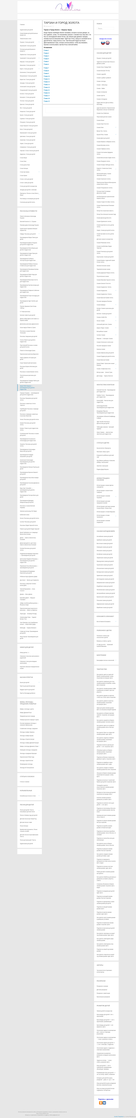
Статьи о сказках (24, 781)
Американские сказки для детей (105, 582)
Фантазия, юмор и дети (103, 451)
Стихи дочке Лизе (25, 165)
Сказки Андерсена (102, 290)
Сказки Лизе (100, 127)
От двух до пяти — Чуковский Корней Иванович (105, 645)
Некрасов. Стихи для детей (27, 111)
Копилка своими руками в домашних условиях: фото (104, 798)
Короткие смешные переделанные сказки (29, 667)
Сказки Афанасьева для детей (105, 352)
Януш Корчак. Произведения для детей (29, 637)
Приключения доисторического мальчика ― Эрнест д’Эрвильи (28, 609)
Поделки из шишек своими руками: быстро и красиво (106, 821)
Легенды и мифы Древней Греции (29, 742)
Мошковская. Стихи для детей (28, 76)
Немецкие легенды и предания (28, 750)
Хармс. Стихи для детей (26, 143)
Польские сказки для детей (104, 600)
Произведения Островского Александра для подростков (28, 439)
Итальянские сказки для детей (105, 568)
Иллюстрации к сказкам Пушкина (103, 496)
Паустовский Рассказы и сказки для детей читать (28, 346)
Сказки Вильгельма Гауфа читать (106, 157)
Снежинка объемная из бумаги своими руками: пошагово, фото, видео (106, 885)
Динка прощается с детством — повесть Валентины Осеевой (28, 543)
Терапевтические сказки (103, 269)
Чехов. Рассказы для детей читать (29, 419)
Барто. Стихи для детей (26, 68)
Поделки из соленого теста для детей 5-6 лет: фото (105, 803)
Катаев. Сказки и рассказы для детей (105, 309)
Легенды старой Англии (26, 760)
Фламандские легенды (26, 764)
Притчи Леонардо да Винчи (27, 693)
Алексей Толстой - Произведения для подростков (106, 390)
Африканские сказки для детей (105, 604)
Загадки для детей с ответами (28, 189)
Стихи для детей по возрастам (28, 186)
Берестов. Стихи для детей (27, 79)
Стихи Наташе (24, 168)
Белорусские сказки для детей (105, 572)
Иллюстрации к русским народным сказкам (103, 502)
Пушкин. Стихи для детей (27, 42)
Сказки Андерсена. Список (104, 294)
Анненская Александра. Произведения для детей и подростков (27, 461)
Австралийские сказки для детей (106, 593)
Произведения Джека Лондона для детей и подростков (28, 243)
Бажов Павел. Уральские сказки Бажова (105, 364)
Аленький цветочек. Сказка (104, 324)
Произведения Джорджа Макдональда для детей (26, 501)
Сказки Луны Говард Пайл (104, 67)
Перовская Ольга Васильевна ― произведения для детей (29, 566)
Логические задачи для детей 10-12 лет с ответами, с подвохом (106, 1043)
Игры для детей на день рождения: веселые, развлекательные (106, 1084)
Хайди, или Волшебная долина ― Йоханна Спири (29, 604)
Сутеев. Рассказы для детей (28, 521)
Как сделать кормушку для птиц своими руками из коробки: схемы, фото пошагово (106, 683)
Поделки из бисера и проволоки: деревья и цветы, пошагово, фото (106, 758)
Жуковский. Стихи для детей (28, 45)
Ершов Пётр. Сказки (102, 134)
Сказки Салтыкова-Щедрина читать (105, 153)
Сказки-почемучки (102, 92)
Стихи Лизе (23, 161)
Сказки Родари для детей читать (106, 356)
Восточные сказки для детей (104, 543)
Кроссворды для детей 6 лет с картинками (105, 1015)
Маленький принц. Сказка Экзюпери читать (104, 174)
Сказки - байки (101, 88)
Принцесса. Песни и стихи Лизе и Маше (29, 194)
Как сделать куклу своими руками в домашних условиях (106, 918)
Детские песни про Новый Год (28, 818)
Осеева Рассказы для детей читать (28, 549)
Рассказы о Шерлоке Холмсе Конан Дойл (28, 584)
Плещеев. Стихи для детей (27, 122)
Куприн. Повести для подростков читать (29, 429)
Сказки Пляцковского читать (104, 187)
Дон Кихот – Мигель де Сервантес (29, 580)
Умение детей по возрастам (104, 1011)
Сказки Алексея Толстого (104, 283)
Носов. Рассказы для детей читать (29, 518)
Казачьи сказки (101, 349)
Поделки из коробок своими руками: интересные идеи (104, 826)
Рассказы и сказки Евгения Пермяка (27, 506)
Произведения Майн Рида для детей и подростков (28, 275)
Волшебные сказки (102, 331)
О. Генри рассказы (25, 311)
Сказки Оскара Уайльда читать (105, 164)
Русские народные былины (104, 301)
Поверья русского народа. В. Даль (29, 719)
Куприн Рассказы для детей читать (27, 423)
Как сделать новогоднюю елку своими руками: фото (105, 944)
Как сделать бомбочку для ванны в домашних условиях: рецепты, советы (106, 878)
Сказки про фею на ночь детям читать (105, 234)
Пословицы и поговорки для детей (29, 198)
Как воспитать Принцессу (104, 448)
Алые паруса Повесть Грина (28, 327)
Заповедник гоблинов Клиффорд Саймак (106, 417)
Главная (22, 24)
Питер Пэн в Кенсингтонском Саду (106, 214)
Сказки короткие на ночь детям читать (105, 225)
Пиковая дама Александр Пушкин (29, 225)
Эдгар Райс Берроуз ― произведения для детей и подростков (27, 387)
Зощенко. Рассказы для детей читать (28, 445)
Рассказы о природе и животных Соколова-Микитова (29, 415)
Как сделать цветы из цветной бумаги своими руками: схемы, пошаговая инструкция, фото (105, 676)
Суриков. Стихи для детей (27, 118)
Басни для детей (24, 682)
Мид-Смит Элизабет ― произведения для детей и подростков (27, 489)
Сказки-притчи (101, 95)
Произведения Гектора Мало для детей (29, 496)
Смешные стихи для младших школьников (28, 662)
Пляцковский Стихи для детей (28, 90)
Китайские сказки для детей (104, 554)
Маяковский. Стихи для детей (28, 133)
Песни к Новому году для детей (28, 815)
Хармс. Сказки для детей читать (105, 230)
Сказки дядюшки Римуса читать (105, 272)
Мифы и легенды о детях (27, 709)
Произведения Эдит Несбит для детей (29, 301)
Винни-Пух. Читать (102, 131)
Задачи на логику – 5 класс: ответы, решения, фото (104, 1061)
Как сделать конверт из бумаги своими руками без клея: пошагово (106, 768)
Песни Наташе (24, 826)
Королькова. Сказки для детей (105, 257)
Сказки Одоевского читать (104, 221)
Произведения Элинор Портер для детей (29, 467)
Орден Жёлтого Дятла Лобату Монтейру (105, 103)
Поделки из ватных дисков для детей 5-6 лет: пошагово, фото (105, 745)
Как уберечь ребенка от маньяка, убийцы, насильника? (106, 461)
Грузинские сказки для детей (105, 565)
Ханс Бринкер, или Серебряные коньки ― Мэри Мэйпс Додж (29, 623)
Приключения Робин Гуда (27, 757)
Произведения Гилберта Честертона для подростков (27, 259)
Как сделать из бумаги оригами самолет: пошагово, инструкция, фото (105, 714)
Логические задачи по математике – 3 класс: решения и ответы (106, 1038)
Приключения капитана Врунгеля (29, 354)
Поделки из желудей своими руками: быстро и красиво (104, 897)
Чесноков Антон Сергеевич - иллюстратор (105, 971)
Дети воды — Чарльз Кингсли (105, 376)
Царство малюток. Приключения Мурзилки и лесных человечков (106, 108)
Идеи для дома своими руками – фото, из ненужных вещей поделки (106, 708)
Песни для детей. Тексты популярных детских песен (27, 810)
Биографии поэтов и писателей (105, 660)
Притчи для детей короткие (27, 686)
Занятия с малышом (102, 466)
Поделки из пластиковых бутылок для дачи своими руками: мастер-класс (106, 809)
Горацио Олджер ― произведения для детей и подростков (29, 393)
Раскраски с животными (103, 993)
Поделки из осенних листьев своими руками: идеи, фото (105, 867)
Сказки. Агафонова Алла (103, 368)
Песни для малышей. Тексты (28, 840)
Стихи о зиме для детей (26, 182)
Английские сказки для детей (105, 536)
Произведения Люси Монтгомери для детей (29, 478)
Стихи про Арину (24, 172)
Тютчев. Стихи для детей (27, 101)
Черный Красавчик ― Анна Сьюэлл (27, 589)
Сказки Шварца (101, 304)
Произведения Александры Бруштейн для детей (27, 450)
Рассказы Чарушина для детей (28, 336)
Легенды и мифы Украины (27, 732)
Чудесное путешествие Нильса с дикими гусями (106, 62)
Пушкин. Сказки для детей (104, 58)
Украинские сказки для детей (105, 557)
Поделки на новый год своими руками (105, 950)
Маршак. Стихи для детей (27, 61)
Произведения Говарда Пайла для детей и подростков (29, 381)
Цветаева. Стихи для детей (27, 136)
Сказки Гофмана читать (103, 148)
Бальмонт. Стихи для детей (27, 97)
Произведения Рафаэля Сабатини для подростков (29, 291)
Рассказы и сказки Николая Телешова (27, 332)
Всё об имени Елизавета (103, 621)
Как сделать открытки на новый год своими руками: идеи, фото (105, 955)
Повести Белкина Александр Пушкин (28, 217)
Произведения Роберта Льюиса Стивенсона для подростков (29, 264)
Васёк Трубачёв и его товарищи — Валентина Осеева (29, 533)
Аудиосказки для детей (26, 29)
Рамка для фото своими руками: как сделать (106, 872)
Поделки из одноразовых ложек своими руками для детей (105, 902)
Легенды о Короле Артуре (27, 739)
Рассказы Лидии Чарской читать (29, 525)
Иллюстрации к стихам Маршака (106, 511)
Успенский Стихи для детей (27, 86)
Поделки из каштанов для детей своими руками (105, 929)
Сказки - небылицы (102, 85)
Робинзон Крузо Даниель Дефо (28, 576)
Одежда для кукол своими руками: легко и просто (106, 816)
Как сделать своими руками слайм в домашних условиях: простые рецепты (106, 690)
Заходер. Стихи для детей (27, 83)
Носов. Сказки (101, 320)
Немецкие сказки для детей (104, 547)
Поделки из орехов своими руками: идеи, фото (104, 913)
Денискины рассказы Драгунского (29, 324)
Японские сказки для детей (104, 550)
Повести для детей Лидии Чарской (29, 529)
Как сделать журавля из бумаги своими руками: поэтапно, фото (105, 721)
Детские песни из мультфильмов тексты (29, 835)
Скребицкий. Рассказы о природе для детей (29, 409)
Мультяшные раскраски (103, 996)
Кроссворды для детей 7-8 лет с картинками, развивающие (105, 1020)
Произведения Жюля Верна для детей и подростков (29, 248)
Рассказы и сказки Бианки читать (29, 371)
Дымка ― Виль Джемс (26, 594)
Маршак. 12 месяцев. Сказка (105, 338)
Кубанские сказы (24, 514)
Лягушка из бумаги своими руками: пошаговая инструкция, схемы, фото (106, 774)
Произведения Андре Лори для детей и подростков (28, 254)
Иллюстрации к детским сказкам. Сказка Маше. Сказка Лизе (106, 507)
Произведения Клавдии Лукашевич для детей (26, 455)
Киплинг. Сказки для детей (104, 313)
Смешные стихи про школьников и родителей (29, 657)
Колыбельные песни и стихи (28, 796)
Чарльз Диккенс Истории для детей (28, 358)
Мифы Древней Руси (26, 712)
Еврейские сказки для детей (104, 607)
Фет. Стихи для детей (26, 108)
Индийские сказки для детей (104, 586)
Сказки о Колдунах (102, 99)
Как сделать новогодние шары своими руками (105, 939)
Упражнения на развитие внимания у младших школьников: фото (106, 1054)
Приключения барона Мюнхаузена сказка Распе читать (106, 183)
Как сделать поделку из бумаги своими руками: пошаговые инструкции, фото (105, 739)
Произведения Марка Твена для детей (29, 238)
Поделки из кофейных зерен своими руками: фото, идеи (104, 763)
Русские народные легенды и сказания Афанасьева (28, 724)
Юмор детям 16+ (24, 652)
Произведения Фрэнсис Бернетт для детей (29, 473)
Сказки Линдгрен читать (103, 161)
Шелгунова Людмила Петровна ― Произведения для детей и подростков (29, 560)
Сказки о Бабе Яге (102, 317)
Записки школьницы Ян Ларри (28, 511)
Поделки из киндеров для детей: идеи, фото (106, 891)
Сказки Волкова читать (103, 145)
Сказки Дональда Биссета (104, 218)
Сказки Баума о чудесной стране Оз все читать (106, 261)
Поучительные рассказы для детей (28, 376)
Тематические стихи (25, 38)
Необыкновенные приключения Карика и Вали (105, 197)
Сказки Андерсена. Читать (104, 287)
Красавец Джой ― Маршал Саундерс (27, 598)
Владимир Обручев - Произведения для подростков (105, 412)
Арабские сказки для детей (104, 540)
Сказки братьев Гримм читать (105, 297)
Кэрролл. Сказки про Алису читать (104, 169)
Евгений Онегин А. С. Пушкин (28, 221)
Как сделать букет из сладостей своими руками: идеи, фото (105, 733)
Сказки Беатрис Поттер (103, 70)
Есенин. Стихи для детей (27, 93)
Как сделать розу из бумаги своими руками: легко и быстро (105, 844)
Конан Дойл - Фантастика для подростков (105, 401)
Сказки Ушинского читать (104, 179)
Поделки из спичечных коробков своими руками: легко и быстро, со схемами (106, 832)
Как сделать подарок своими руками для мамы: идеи (105, 855)
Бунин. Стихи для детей (26, 115)
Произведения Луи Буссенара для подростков (29, 286)
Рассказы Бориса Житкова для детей (28, 367)
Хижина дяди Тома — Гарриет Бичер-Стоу (28, 618)
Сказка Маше (100, 120)
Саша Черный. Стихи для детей (29, 125)
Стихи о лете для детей (26, 179)
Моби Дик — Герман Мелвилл (28, 627)
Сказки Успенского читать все (105, 342)
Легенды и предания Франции (28, 753)
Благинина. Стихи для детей (28, 72)
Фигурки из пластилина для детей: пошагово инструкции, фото (106, 793)
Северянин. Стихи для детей (28, 147)
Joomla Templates (118, 1116)
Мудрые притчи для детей (27, 689)
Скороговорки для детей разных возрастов (29, 34)
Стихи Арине (23, 175)
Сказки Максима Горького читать (106, 280)
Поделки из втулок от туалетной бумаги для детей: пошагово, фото (106, 780)
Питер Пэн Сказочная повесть (105, 210)
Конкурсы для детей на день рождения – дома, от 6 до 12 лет (105, 1078)
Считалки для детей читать (27, 202)
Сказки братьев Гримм (103, 360)
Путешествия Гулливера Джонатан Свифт (103, 192)
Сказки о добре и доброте (104, 77)
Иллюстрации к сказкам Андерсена (103, 521)
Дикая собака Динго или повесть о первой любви (29, 319)
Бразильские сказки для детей (105, 597)
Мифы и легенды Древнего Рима (29, 746)
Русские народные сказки (104, 345)
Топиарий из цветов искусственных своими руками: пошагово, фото (105, 787)
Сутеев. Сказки (101, 335)
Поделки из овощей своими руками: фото (104, 907)
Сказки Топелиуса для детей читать (105, 252)
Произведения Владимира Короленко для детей (27, 572)
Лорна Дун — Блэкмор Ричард (28, 613)
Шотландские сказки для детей (105, 579)
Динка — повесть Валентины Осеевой (28, 538)
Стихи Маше (23, 157)
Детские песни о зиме (26, 822)
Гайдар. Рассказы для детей (28, 234)
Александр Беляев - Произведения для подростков (105, 406)
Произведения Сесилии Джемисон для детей (29, 483)
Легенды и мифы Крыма (26, 735)
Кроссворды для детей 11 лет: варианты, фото (105, 1026)
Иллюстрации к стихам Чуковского (103, 516)
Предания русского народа (27, 716)
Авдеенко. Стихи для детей (27, 154)
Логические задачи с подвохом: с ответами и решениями (106, 1048)
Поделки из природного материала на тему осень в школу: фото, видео (106, 861)
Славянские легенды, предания (29, 728)
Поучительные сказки (103, 276)
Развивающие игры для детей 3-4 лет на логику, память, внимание (106, 1073)
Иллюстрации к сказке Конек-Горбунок (105, 491)
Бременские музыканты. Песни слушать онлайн (28, 830)
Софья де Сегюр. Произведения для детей (29, 632)
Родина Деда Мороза (103, 469)
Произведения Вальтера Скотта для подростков (29, 280)
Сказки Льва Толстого (103, 124)
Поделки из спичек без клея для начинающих (105, 839)
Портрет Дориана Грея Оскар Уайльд (28, 307)
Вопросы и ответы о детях (104, 641)
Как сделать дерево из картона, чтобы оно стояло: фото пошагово (106, 696)
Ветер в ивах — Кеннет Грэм (104, 372)
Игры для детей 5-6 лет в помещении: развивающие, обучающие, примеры (104, 1067)
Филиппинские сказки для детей (106, 589)
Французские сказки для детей (105, 561)
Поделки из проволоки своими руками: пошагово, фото (105, 923)
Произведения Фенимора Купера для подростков (29, 270)
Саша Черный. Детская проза (28, 363)
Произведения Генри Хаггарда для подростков (29, 296)
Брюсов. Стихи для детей (27, 104)
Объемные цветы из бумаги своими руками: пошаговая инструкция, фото (104, 751)
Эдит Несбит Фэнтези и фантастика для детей (103, 422)
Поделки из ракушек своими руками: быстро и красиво (104, 849)
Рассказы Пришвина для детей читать (28, 399)
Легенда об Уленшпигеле (27, 767)
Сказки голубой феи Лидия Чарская (104, 247)
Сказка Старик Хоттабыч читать (105, 202)
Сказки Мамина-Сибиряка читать (106, 141)
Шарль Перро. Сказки (103, 328)
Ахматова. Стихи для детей (27, 140)
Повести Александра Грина (27, 350)
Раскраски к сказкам (102, 986)
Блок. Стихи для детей (26, 129)
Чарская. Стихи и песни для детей (29, 150)
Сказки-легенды (101, 81)
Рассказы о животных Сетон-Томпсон (28, 404)
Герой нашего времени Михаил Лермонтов (28, 229)
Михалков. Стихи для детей (27, 65)
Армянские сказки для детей (105, 575)
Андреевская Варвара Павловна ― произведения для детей (29, 554)
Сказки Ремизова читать (103, 242)
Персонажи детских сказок (104, 116)
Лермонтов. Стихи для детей (28, 54)
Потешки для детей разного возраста (27, 50)
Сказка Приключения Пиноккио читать (105, 206)
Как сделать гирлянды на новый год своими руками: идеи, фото (105, 934)
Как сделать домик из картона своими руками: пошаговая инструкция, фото (105, 702)
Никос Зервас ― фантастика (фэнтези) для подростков (105, 433)
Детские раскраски (102, 989)
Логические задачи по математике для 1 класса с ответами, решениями (106, 1032)
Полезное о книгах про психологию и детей (103, 636)
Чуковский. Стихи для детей (27, 58)
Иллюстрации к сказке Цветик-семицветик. (105, 486)
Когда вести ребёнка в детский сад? (105, 456)
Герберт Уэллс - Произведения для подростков (105, 396)
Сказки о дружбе (101, 74)
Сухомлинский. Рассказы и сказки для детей (29, 434)
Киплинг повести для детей (27, 315)
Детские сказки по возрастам (105, 239)
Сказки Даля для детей (103, 138)
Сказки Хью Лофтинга (103, 113)
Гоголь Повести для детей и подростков (27, 340)
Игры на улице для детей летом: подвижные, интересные (105, 1089)
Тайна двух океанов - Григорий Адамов (105, 427)
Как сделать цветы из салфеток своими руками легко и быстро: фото (105, 727)
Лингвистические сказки (103, 265)
